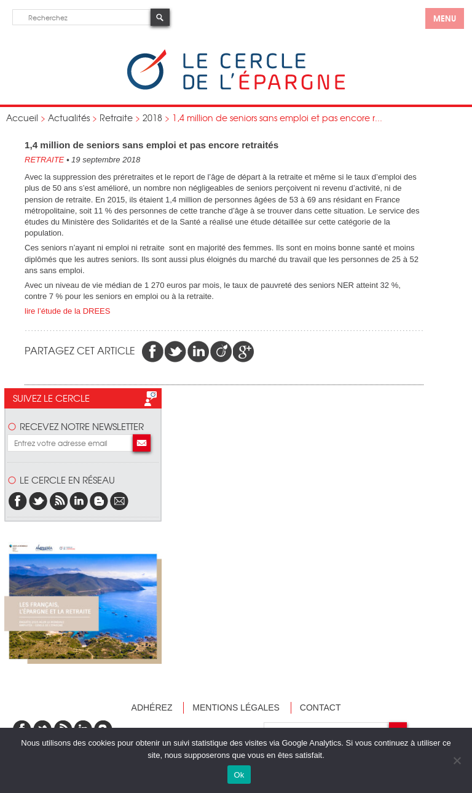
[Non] (456, 760)
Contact (320, 707)
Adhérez (152, 707)
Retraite (116, 117)
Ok (239, 774)
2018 (152, 117)
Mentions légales (236, 707)
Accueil (22, 117)
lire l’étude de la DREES (67, 311)
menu (444, 18)
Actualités (69, 117)
